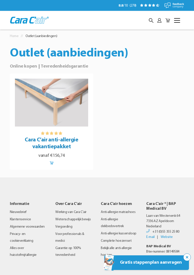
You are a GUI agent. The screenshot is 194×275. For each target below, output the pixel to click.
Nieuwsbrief (18, 212)
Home (14, 36)
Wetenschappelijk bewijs (73, 219)
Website (167, 237)
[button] (151, 20)
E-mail (150, 237)
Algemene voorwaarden (27, 227)
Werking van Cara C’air (70, 212)
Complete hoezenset (116, 241)
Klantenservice (20, 219)
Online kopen (23, 66)
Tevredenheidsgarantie (64, 66)
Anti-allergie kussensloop (118, 233)
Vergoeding (63, 227)
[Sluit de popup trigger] (187, 257)
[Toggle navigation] (177, 20)
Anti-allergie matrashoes (118, 212)
